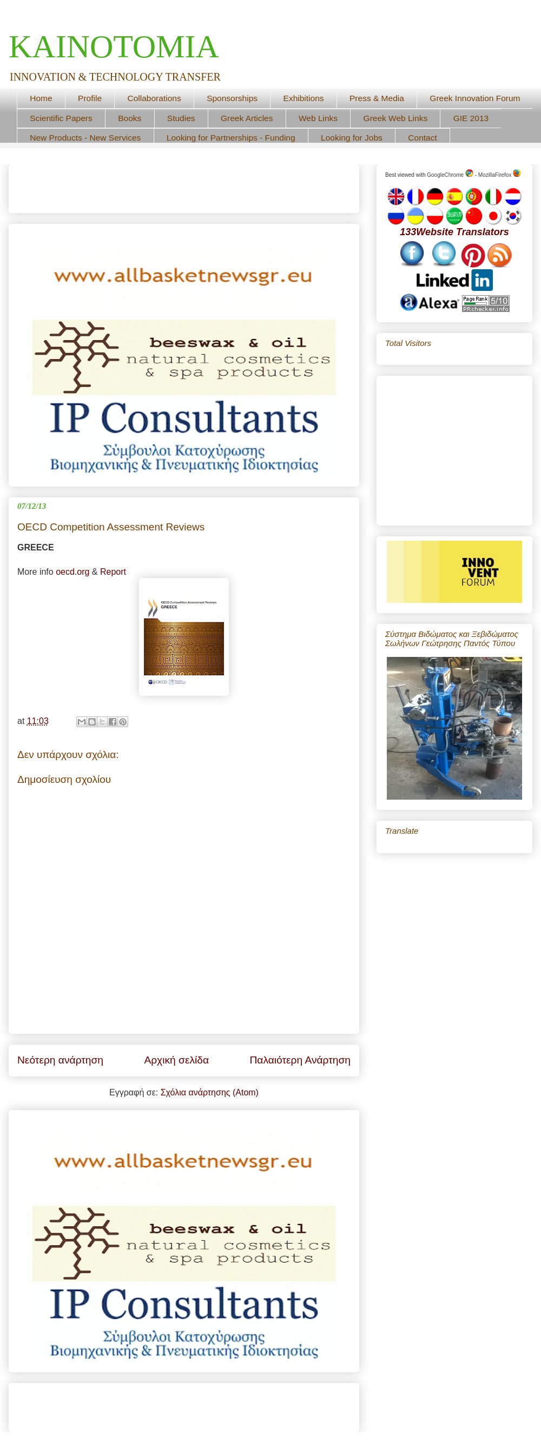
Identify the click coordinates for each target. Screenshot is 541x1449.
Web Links (318, 118)
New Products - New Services (85, 137)
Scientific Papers (61, 118)
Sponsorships (232, 98)
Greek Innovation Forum (475, 98)
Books (129, 118)
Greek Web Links (396, 118)
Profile (90, 98)
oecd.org (72, 571)
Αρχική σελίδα (176, 1060)
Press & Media (376, 98)
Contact (422, 137)
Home (41, 98)
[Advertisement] (143, 185)
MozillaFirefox (499, 175)
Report (113, 571)
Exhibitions (303, 98)
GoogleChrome (450, 175)
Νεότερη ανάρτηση (60, 1060)
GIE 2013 (471, 118)
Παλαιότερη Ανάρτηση (300, 1060)
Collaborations (154, 98)
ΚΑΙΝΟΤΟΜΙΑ (114, 46)
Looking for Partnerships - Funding (231, 137)
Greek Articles (247, 118)
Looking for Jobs (351, 137)
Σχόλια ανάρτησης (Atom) (210, 1092)
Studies (181, 118)
